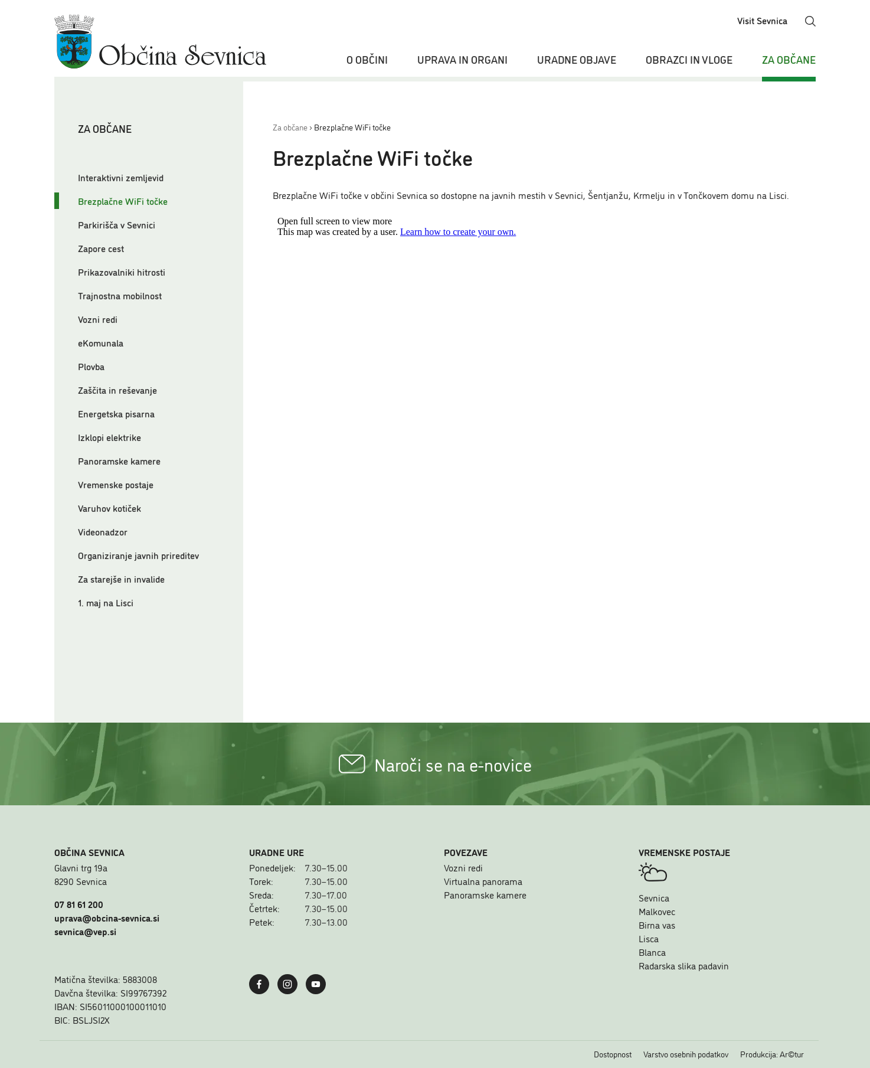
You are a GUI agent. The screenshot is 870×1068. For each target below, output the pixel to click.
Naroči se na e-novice (435, 764)
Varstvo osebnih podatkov (685, 1054)
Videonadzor (102, 531)
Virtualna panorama (483, 881)
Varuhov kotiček (109, 507)
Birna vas (657, 924)
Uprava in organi (462, 59)
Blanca (652, 951)
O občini (367, 59)
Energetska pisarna (116, 413)
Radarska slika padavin (684, 965)
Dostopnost (613, 1054)
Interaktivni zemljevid (120, 177)
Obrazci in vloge (689, 59)
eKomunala (100, 342)
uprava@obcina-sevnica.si (106, 917)
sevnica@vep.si (85, 931)
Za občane (789, 59)
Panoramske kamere (119, 460)
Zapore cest (101, 248)
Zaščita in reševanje (117, 389)
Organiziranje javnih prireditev (138, 555)
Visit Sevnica (762, 20)
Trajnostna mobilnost (120, 295)
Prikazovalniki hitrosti (121, 271)
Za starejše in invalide (121, 578)
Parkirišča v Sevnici (116, 224)
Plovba (91, 366)
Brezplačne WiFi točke (123, 200)
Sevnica (654, 897)
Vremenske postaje (115, 484)
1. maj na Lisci (105, 602)
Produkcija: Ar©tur (772, 1054)
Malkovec (657, 911)
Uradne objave (576, 59)
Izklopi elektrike (109, 437)
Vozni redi (97, 318)
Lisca (649, 938)
